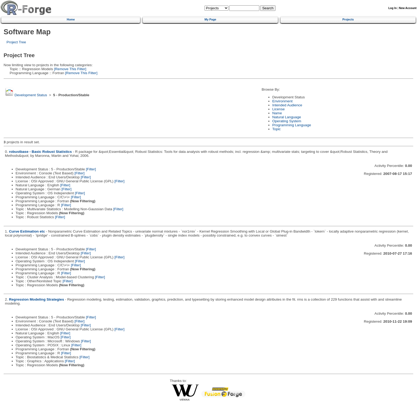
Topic (276, 129)
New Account (407, 8)
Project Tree (16, 42)
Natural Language (286, 117)
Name (277, 113)
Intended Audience (287, 105)
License (278, 109)
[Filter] (91, 169)
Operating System (286, 121)
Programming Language (291, 125)
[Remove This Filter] (69, 69)
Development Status (30, 95)
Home (71, 19)
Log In (392, 8)
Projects (348, 19)
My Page (210, 19)
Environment (282, 101)
